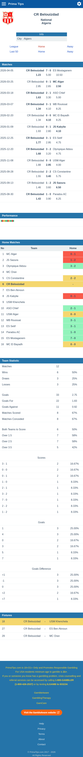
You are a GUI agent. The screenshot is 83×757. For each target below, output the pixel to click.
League (14, 46)
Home (41, 51)
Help (41, 723)
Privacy (41, 729)
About (41, 739)
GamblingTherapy (41, 698)
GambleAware (41, 692)
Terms (41, 734)
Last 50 (14, 51)
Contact (41, 744)
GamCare (42, 703)
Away (70, 46)
